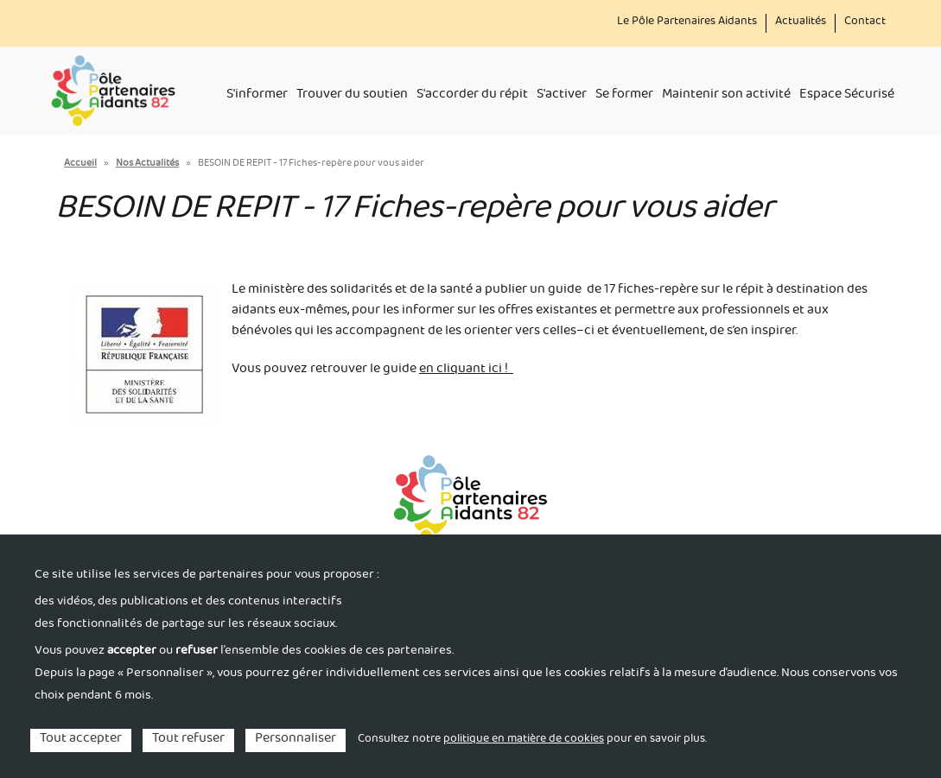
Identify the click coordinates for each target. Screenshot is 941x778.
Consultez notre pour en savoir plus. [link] (532, 740)
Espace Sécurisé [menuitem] (846, 96)
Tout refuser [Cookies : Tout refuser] (188, 740)
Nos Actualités (147, 164)
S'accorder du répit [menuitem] (472, 96)
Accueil (80, 164)
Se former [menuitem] (624, 96)
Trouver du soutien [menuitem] (352, 96)
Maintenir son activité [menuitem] (726, 96)
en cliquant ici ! (466, 370)
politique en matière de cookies (523, 740)
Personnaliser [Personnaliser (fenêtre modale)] (295, 740)
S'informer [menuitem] (257, 96)
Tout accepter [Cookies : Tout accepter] (81, 740)
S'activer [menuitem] (562, 96)
